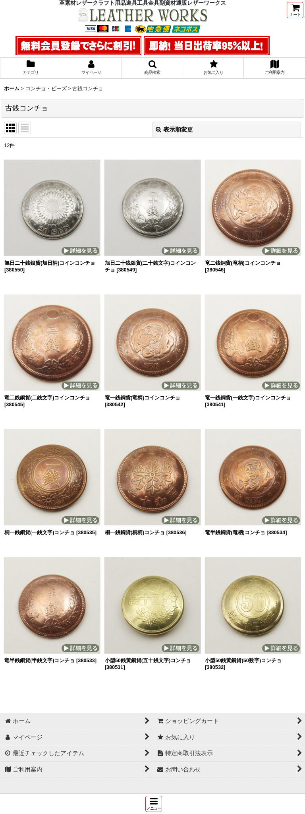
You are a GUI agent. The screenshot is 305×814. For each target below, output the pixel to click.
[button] (153, 804)
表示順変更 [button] (174, 129)
